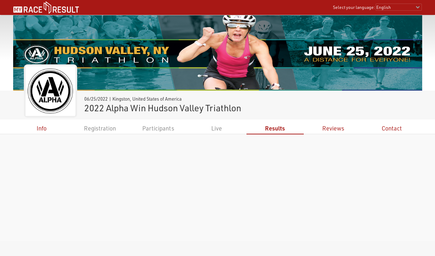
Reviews (333, 128)
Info (42, 128)
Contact (392, 128)
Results (275, 128)
